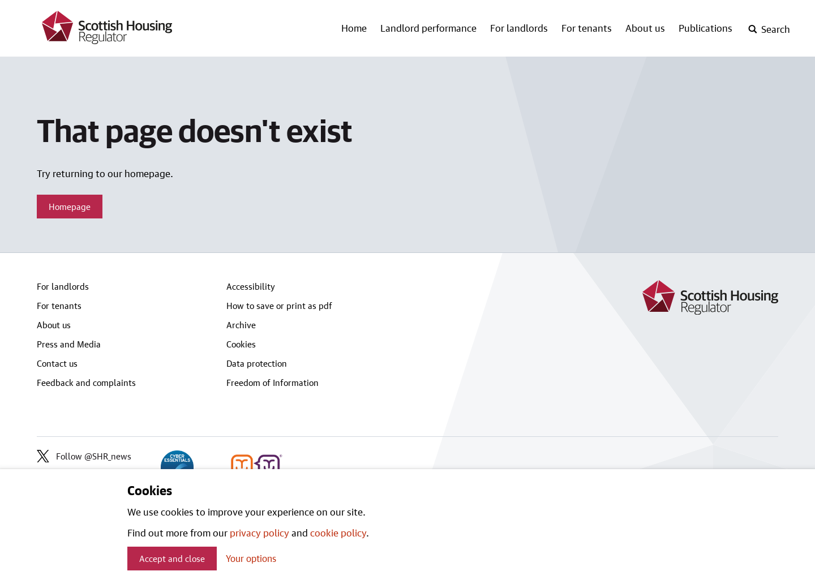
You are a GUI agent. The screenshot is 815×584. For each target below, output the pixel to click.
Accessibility (250, 286)
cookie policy (338, 532)
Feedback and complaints (86, 382)
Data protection (256, 363)
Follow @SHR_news (84, 456)
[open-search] (769, 29)
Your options (251, 558)
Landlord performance (428, 28)
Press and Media (69, 344)
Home (354, 28)
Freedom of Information (272, 382)
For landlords (519, 28)
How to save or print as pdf (279, 305)
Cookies (241, 344)
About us (645, 28)
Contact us (57, 363)
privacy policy (259, 532)
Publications (705, 28)
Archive (241, 325)
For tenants (586, 28)
